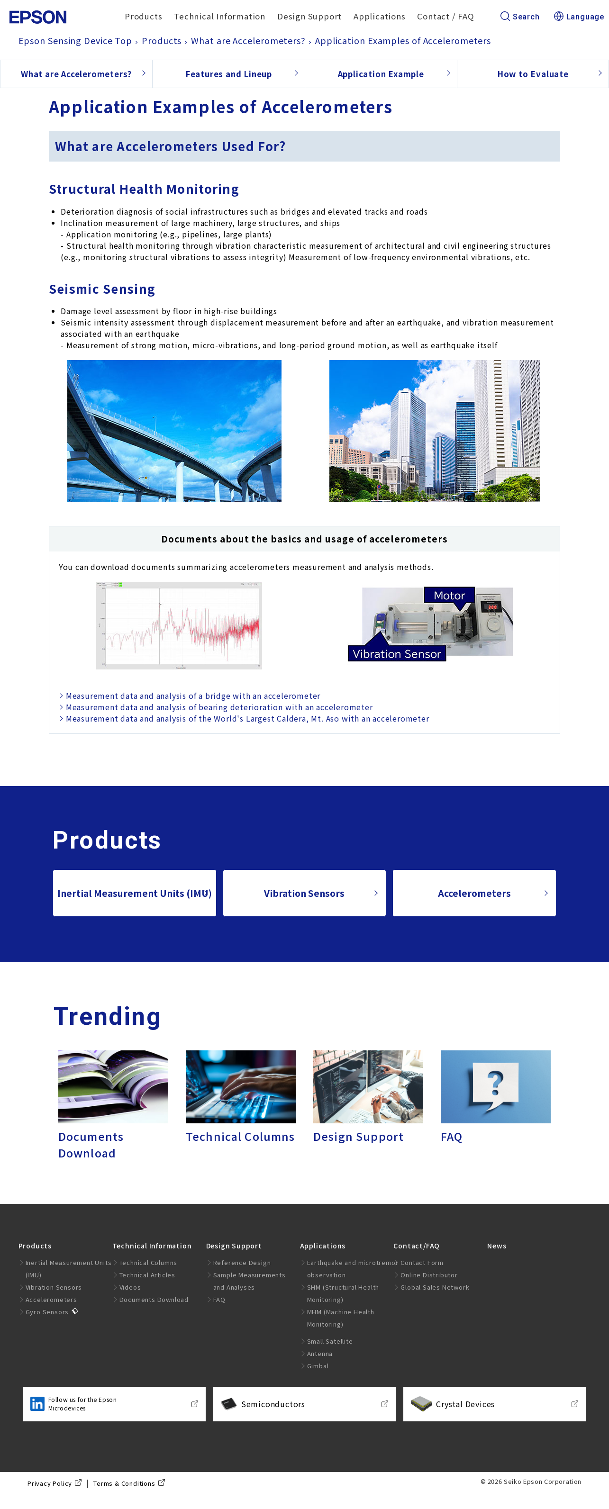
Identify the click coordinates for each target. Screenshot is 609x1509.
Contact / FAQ (445, 16)
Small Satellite (330, 1341)
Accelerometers (474, 893)
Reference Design (242, 1262)
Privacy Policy (49, 1483)
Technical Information (219, 16)
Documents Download (154, 1299)
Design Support (309, 16)
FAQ (219, 1299)
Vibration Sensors (304, 893)
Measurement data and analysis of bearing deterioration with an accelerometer (219, 707)
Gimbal (318, 1365)
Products (143, 16)
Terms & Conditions (124, 1483)
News (496, 1245)
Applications (380, 16)
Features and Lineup (228, 74)
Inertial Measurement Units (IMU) (134, 893)
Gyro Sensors (47, 1311)
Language (579, 17)
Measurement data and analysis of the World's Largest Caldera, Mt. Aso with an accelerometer (247, 718)
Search (520, 17)
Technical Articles (147, 1274)
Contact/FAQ (416, 1245)
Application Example (381, 74)
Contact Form (422, 1262)
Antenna (320, 1353)
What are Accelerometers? (76, 74)
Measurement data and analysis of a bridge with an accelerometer (193, 695)
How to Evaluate (533, 74)
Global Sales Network (434, 1287)
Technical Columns (148, 1262)
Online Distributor (428, 1274)
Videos (130, 1287)
